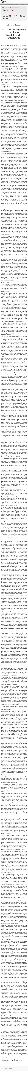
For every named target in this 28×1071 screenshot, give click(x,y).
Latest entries (20, 1068)
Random (3, 1068)
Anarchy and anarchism (11, 11)
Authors (15, 1068)
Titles (11, 1068)
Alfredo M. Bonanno (10, 10)
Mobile (25, 1068)
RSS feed (7, 1068)
